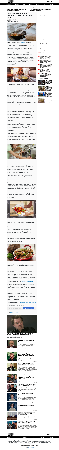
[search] (51, 2)
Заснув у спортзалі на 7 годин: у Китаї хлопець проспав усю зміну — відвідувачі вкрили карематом (46, 32)
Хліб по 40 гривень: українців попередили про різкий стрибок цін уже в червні (45, 53)
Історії (44, 4)
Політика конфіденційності (25, 445)
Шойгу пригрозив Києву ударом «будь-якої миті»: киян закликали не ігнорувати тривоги (16, 10)
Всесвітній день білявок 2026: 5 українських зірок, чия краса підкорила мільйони (45, 44)
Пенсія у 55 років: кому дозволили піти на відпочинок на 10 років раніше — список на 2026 (40, 10)
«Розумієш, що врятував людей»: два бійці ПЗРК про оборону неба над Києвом (46, 24)
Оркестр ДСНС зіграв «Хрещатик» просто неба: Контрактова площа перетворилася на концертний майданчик (46, 66)
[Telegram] (10, 17)
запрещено (23, 42)
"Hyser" (30, 49)
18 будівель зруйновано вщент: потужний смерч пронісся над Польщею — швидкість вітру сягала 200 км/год (45, 40)
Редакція (32, 445)
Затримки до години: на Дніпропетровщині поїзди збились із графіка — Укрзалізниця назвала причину (46, 75)
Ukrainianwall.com (31, 447)
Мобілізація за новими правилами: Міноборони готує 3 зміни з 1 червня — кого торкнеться (40, 7)
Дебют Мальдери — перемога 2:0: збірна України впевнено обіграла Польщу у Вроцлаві (46, 20)
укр (7, 4)
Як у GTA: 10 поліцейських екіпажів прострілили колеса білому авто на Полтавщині (45, 70)
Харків (51, 4)
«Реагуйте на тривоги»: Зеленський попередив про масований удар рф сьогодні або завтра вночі (46, 49)
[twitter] (47, 1)
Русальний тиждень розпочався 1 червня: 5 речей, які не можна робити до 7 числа (46, 61)
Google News (28, 308)
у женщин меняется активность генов (23, 294)
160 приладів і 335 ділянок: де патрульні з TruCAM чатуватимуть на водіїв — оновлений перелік (46, 35)
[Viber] (12, 17)
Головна (17, 4)
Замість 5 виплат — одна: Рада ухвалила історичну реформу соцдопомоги (17, 7)
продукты (12, 312)
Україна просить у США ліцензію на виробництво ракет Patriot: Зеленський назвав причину (45, 57)
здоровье (17, 312)
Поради (30, 4)
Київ (24, 4)
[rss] (48, 1)
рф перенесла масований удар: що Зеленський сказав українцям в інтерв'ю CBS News (46, 28)
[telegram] (46, 1)
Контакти (36, 445)
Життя (37, 4)
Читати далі (22, 431)
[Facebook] (8, 17)
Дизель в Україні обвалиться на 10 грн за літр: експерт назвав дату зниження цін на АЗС (46, 16)
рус (10, 4)
